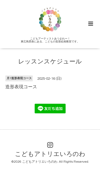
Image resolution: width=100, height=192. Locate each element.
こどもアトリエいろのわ (50, 154)
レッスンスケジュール (50, 62)
